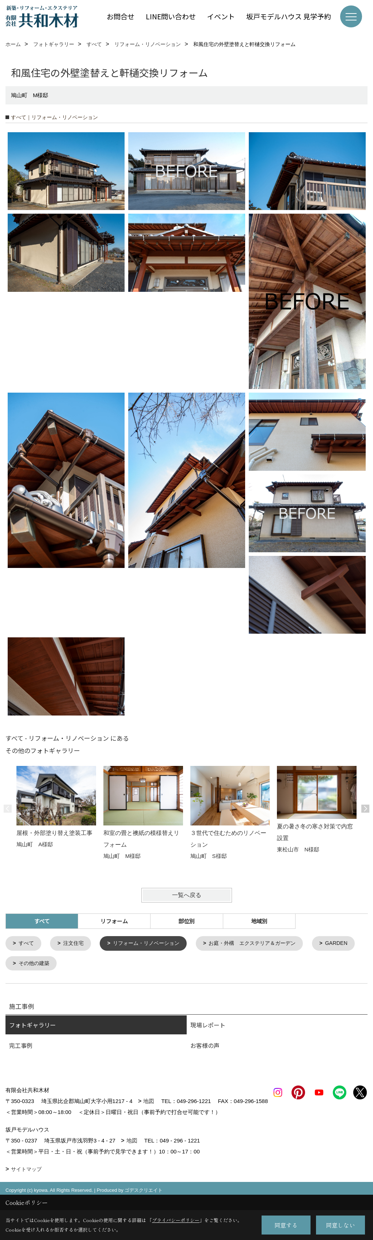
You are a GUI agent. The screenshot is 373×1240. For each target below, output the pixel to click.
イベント (221, 16)
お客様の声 (205, 1046)
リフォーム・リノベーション (151, 944)
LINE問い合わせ (171, 16)
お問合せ (120, 16)
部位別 (186, 921)
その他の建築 (88, 964)
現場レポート (207, 1026)
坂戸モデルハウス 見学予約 (288, 16)
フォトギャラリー (32, 1026)
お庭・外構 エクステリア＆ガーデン (263, 944)
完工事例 (21, 1046)
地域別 (259, 921)
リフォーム (114, 921)
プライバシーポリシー (175, 1220)
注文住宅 (76, 944)
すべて (27, 944)
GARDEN (30, 964)
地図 (148, 1102)
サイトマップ (26, 1181)
